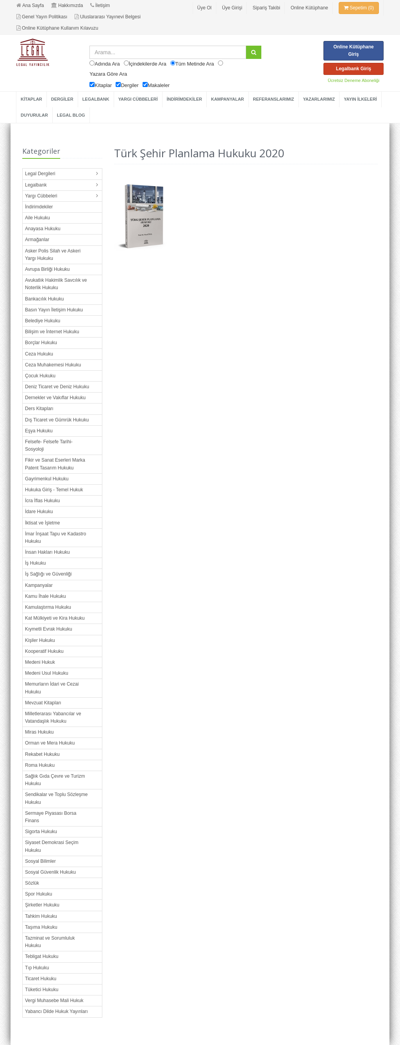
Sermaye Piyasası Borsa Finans (50, 816)
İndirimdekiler (39, 207)
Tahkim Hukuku (41, 916)
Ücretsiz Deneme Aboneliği (353, 80)
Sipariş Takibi (266, 8)
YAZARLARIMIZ (319, 99)
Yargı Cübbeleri (41, 196)
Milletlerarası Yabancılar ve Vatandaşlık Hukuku (53, 717)
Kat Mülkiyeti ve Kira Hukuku (55, 618)
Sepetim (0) (359, 8)
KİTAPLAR (31, 99)
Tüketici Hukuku (41, 989)
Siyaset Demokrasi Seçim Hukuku (52, 846)
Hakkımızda (67, 5)
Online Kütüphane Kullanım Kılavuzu (57, 28)
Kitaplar (103, 85)
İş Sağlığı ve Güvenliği (48, 574)
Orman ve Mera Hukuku (50, 743)
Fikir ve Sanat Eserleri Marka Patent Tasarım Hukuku (55, 463)
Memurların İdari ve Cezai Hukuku (52, 687)
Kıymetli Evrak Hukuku (48, 629)
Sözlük (32, 883)
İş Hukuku (35, 563)
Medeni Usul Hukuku (46, 673)
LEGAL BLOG (71, 115)
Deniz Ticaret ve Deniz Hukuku (57, 386)
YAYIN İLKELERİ (360, 99)
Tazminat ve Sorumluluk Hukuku (50, 941)
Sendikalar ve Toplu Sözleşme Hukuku (56, 798)
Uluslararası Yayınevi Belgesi (108, 17)
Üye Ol (204, 8)
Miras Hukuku (39, 732)
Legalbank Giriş (353, 68)
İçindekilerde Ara (147, 64)
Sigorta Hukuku (41, 831)
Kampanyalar (39, 585)
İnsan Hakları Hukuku (47, 552)
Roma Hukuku (40, 765)
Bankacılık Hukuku (44, 299)
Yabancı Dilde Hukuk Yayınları (56, 1011)
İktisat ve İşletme (42, 523)
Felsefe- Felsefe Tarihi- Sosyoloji (49, 445)
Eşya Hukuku (39, 431)
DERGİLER (62, 99)
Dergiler (130, 85)
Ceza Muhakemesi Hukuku (53, 365)
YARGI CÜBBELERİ (138, 99)
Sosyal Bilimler (40, 861)
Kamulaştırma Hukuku (48, 607)
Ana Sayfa (30, 5)
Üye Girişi (232, 8)
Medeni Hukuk (40, 662)
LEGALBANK (95, 99)
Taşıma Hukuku (41, 927)
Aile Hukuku (37, 217)
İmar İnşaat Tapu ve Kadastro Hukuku (55, 537)
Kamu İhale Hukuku (45, 596)
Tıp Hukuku (37, 967)
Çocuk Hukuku (40, 376)
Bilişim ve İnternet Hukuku (52, 331)
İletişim (100, 5)
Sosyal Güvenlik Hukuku (50, 872)
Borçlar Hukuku (41, 342)
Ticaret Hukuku (40, 978)
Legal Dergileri (40, 173)
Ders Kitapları (39, 408)
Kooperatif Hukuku (44, 651)
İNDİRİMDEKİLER (184, 99)
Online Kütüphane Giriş (353, 50)
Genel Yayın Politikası (41, 17)
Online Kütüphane (309, 8)
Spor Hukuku (38, 894)
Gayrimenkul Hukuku (46, 479)
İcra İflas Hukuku (42, 500)
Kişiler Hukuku (40, 640)
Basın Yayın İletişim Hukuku (54, 310)
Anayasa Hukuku (43, 228)
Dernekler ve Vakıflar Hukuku (55, 397)
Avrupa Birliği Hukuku (47, 269)
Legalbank (35, 185)
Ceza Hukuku (39, 354)
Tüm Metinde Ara (194, 64)
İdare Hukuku (39, 511)
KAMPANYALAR (227, 99)
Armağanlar (37, 239)
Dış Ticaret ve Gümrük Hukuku (57, 420)
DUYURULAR (34, 115)
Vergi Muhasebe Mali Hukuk (54, 1000)
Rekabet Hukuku (42, 754)
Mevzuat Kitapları (43, 703)
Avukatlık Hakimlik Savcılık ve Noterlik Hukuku (56, 283)
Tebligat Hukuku (41, 956)
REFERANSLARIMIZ (273, 99)
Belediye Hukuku (42, 320)
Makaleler (159, 85)
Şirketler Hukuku (42, 905)
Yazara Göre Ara (108, 74)
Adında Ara (107, 64)
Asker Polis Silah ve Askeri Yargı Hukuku (52, 254)
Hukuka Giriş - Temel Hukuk (54, 489)
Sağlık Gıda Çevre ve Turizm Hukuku (55, 779)
